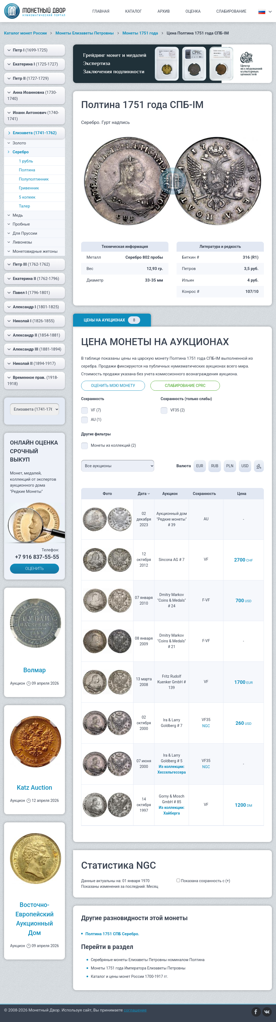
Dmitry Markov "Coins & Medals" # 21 (171, 641)
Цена (243, 493)
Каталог (133, 11)
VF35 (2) (177, 410)
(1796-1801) (28, 292)
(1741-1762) (31, 132)
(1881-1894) (34, 349)
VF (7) (96, 410)
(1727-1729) (28, 78)
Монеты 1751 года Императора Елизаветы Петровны (138, 968)
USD (245, 466)
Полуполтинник (34, 179)
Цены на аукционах (112, 320)
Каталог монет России (25, 33)
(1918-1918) (32, 380)
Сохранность (206, 493)
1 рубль (26, 161)
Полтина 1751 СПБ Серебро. (112, 933)
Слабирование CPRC (185, 385)
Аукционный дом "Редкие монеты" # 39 (171, 519)
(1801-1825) (33, 307)
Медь (15, 215)
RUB (214, 466)
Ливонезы (19, 242)
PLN (229, 466)
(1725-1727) (32, 64)
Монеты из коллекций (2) (113, 445)
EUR (199, 466)
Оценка (193, 11)
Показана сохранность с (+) (205, 881)
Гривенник (29, 188)
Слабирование (231, 11)
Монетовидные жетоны (32, 251)
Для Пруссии (22, 233)
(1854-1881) (33, 335)
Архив (164, 11)
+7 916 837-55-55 (37, 557)
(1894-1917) (31, 363)
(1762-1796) (33, 278)
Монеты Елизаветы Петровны (85, 33)
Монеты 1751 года (140, 33)
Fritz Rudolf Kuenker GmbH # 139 (171, 682)
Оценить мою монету (113, 385)
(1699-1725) (27, 50)
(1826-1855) (30, 321)
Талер (24, 206)
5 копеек (27, 197)
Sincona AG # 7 (172, 559)
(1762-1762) (28, 264)
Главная (100, 11)
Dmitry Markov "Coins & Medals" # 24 (171, 600)
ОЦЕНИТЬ (34, 568)
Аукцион (171, 493)
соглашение (135, 1010)
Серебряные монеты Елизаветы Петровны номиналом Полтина (148, 960)
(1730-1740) (32, 95)
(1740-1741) (33, 115)
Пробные (18, 224)
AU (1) (96, 419)
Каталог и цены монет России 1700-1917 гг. (129, 976)
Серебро (17, 152)
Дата (144, 493)
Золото (16, 143)
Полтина (27, 170)
